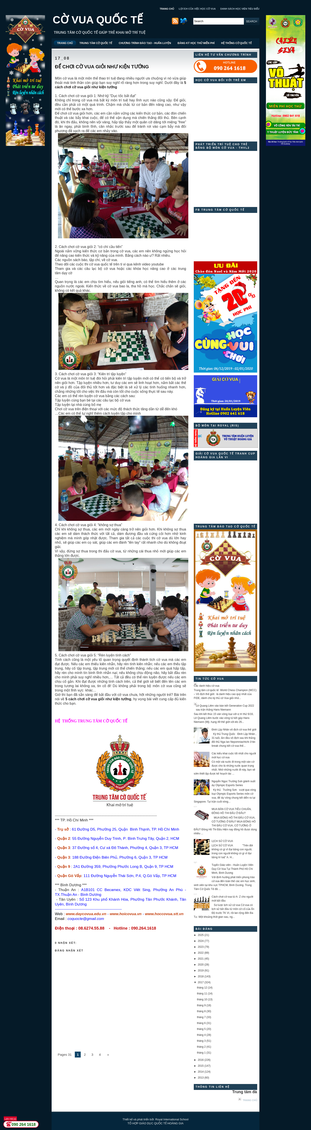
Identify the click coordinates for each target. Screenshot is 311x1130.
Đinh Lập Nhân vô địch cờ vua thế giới (234, 729)
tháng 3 (201, 1040)
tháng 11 (202, 993)
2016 (201, 1059)
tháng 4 (201, 1034)
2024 (201, 941)
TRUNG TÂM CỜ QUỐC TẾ (95, 43)
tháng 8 (201, 1011)
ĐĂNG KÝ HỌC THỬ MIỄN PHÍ (196, 43)
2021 (201, 958)
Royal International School (172, 1119)
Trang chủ (250, 1100)
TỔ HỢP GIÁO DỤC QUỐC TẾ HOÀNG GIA (155, 1123)
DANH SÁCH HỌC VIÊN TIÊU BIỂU (239, 8)
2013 (201, 1077)
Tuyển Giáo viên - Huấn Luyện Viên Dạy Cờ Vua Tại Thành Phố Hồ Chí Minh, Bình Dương (232, 868)
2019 (201, 970)
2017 (201, 982)
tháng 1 (201, 1052)
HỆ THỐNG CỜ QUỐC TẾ (236, 43)
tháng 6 (201, 1023)
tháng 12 (202, 987)
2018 (201, 976)
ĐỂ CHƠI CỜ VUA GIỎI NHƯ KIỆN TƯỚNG (102, 66)
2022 (201, 952)
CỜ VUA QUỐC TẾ (98, 20)
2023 (201, 946)
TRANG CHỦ (167, 8)
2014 (201, 1071)
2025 (201, 935)
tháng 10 (202, 999)
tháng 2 (201, 1046)
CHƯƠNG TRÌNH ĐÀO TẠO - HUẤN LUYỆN (145, 43)
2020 (201, 964)
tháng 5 (201, 1029)
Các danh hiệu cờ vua (206, 685)
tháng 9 (201, 1005)
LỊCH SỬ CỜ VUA (222, 841)
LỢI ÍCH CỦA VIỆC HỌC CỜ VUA (197, 8)
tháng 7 (201, 1017)
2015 (201, 1065)
